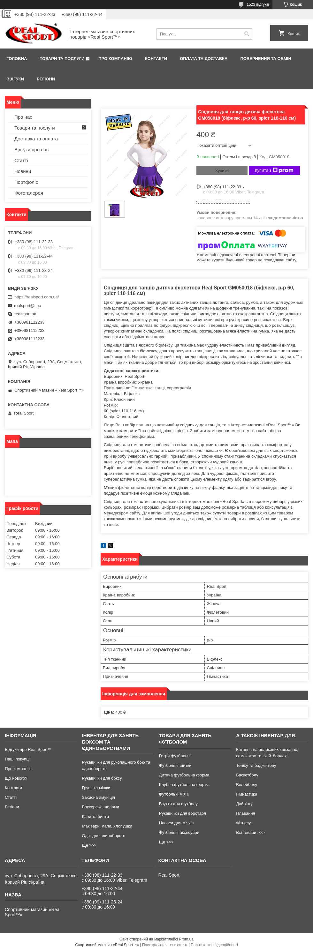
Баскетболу (247, 775)
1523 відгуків (258, 4)
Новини (22, 171)
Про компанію (115, 58)
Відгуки (15, 79)
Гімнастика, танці (148, 388)
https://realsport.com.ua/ (36, 297)
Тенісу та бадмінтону (256, 765)
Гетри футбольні (175, 755)
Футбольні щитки (175, 765)
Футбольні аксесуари (179, 832)
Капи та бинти (95, 816)
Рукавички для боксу (102, 778)
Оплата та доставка (203, 58)
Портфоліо (26, 182)
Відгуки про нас (31, 149)
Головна (16, 58)
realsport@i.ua (27, 305)
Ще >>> (89, 845)
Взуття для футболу (178, 803)
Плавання (245, 813)
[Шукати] (246, 34)
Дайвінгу (244, 803)
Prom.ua (186, 939)
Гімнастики (246, 794)
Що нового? (16, 778)
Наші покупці (17, 759)
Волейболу (246, 784)
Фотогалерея (28, 193)
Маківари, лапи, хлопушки (107, 826)
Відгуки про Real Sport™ (28, 749)
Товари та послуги (62, 58)
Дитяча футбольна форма (184, 775)
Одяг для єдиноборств (103, 835)
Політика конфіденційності (214, 945)
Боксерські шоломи (100, 807)
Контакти (156, 58)
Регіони (46, 79)
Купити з (274, 170)
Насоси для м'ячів (176, 822)
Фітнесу (243, 822)
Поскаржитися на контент (164, 945)
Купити (222, 170)
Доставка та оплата (36, 138)
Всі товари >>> (250, 832)
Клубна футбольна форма (184, 784)
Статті (21, 160)
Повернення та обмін (265, 58)
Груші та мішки (96, 787)
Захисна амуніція (98, 797)
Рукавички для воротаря (182, 813)
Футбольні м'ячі (174, 794)
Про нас (23, 117)
